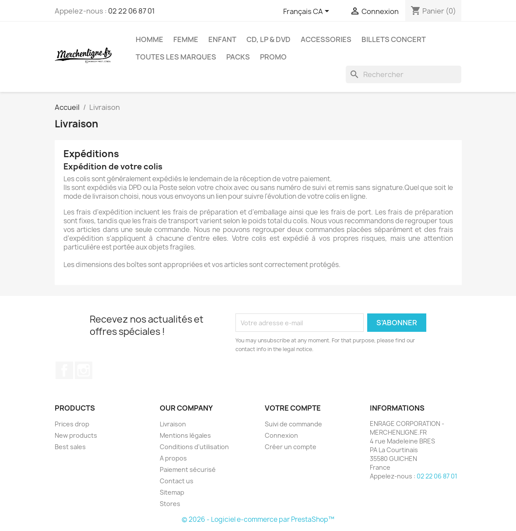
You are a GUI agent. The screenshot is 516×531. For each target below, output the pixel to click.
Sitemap (172, 492)
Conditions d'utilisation (194, 447)
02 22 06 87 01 (131, 11)
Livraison (173, 424)
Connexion (281, 435)
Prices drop (72, 424)
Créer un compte (290, 447)
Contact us (176, 481)
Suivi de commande (293, 424)
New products (76, 435)
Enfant (222, 39)
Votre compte (293, 408)
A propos (173, 458)
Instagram (83, 370)
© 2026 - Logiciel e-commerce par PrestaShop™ (258, 519)
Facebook (64, 370)
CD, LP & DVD (268, 39)
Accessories (326, 39)
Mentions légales (185, 435)
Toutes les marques (176, 57)
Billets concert (394, 39)
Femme (185, 39)
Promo (273, 57)
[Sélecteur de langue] (307, 12)
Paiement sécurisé (188, 469)
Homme (149, 39)
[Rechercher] (403, 74)
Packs (238, 57)
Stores (170, 503)
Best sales (70, 447)
